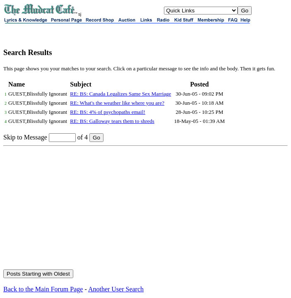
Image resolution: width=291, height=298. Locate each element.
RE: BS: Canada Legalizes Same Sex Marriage (120, 94)
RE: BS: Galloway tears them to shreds (112, 121)
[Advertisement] (145, 208)
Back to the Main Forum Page (43, 289)
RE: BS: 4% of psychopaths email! (107, 112)
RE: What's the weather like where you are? (117, 103)
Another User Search (116, 289)
